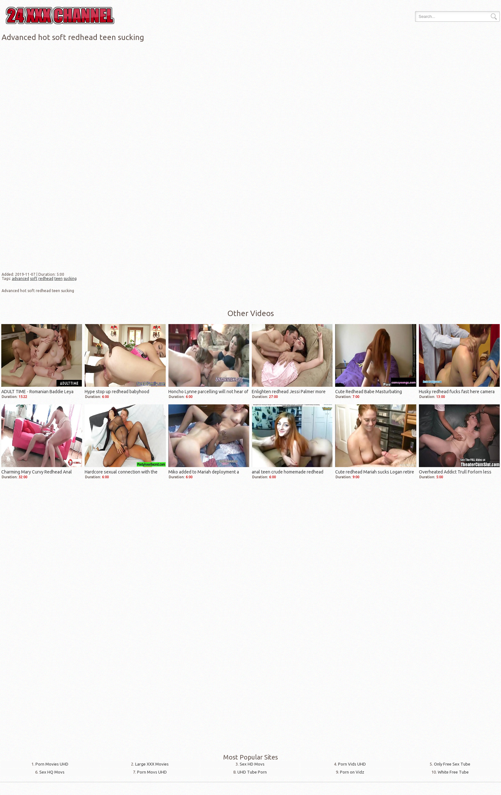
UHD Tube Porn (252, 772)
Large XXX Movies (152, 764)
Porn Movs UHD (152, 772)
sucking (70, 278)
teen (58, 278)
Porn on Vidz (352, 772)
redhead (45, 278)
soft (33, 278)
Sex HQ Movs (52, 772)
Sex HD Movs (252, 764)
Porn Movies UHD (51, 764)
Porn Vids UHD (352, 764)
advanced (20, 278)
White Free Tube (453, 772)
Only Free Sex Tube (452, 764)
